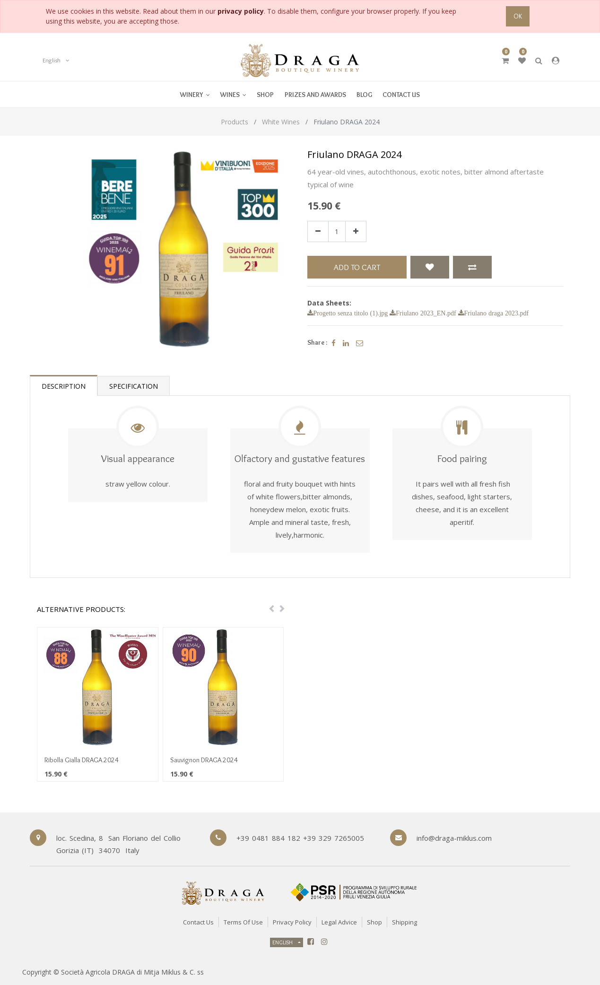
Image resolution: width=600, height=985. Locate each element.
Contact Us (198, 922)
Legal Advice (339, 922)
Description (64, 386)
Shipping (404, 922)
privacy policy (240, 11)
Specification (133, 386)
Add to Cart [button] (357, 267)
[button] (429, 267)
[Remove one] (318, 231)
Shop (374, 922)
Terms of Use (243, 922)
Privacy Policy (292, 922)
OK (517, 16)
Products (234, 121)
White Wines (281, 121)
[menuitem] (233, 94)
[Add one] (355, 231)
